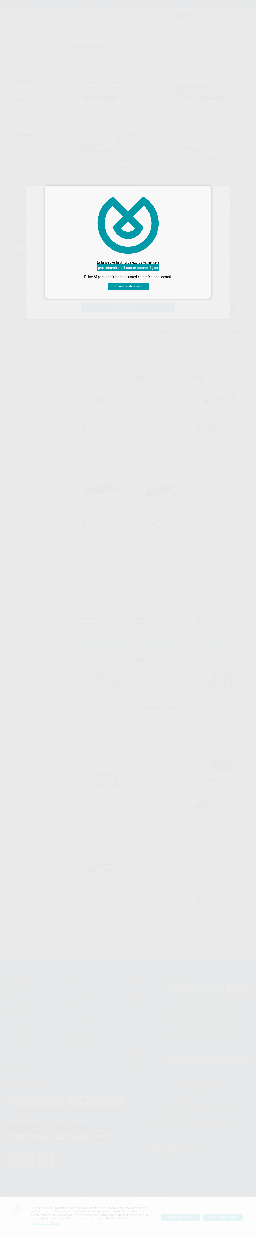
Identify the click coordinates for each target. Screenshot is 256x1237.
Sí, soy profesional (128, 286)
